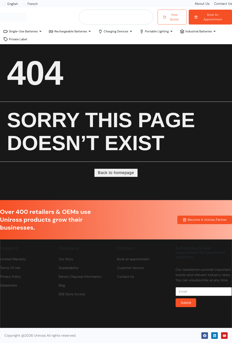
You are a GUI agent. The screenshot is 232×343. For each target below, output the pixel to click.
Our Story (66, 259)
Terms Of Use (10, 268)
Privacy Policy (10, 276)
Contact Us (223, 3)
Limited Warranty (13, 259)
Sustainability (68, 268)
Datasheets (8, 285)
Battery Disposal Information (80, 276)
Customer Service (130, 268)
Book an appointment (133, 259)
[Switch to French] (30, 4)
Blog (62, 285)
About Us (202, 3)
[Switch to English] (10, 4)
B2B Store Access (72, 294)
